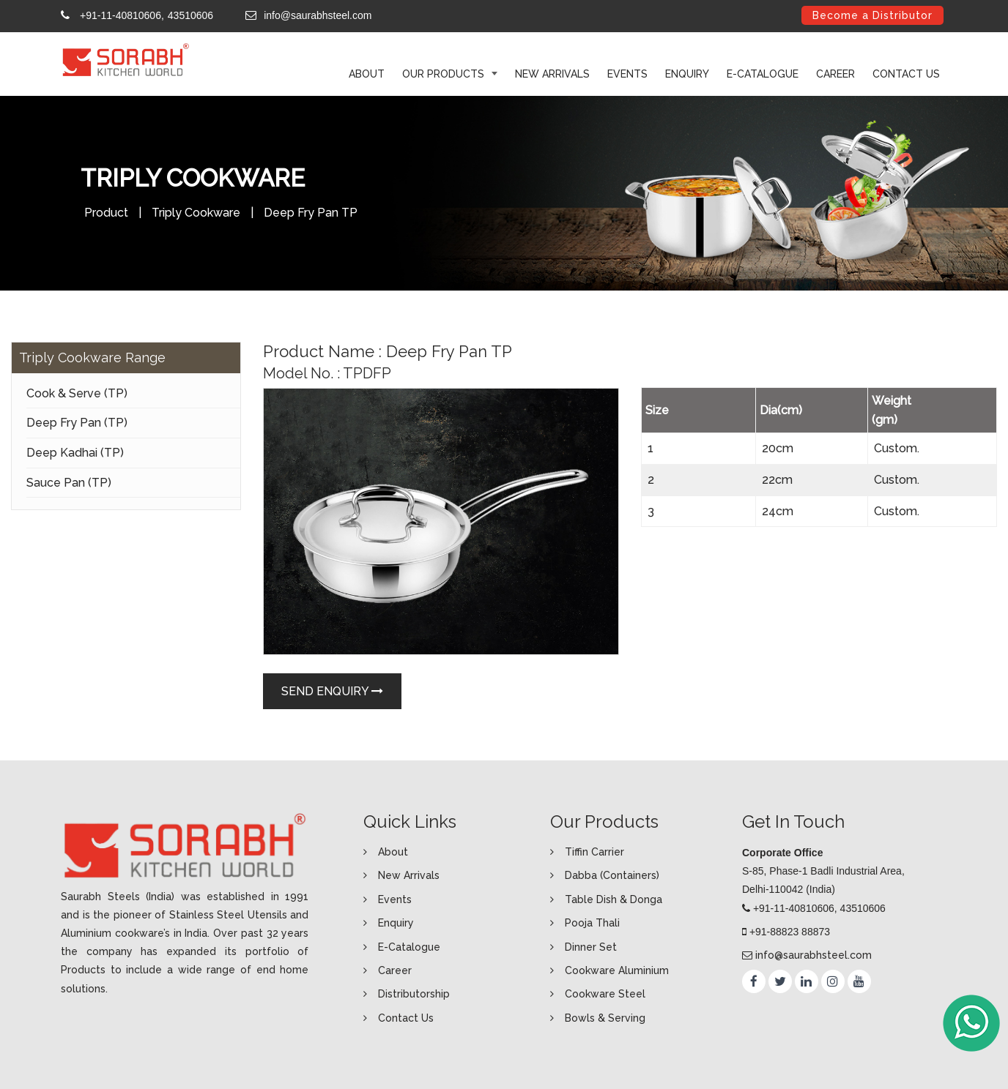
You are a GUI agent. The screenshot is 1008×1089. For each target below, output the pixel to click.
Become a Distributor (872, 15)
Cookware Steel (605, 994)
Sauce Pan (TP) (68, 483)
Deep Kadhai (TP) (75, 453)
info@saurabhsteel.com (317, 15)
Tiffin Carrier (594, 852)
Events (627, 74)
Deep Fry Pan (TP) (76, 423)
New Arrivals (552, 74)
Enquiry (687, 74)
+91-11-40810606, (122, 15)
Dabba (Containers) (612, 875)
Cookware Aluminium (617, 970)
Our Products (444, 74)
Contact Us (906, 74)
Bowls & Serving (605, 1018)
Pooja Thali (592, 923)
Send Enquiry (332, 691)
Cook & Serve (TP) (76, 393)
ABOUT (367, 74)
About (393, 852)
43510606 (190, 15)
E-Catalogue (762, 74)
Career (835, 74)
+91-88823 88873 (789, 932)
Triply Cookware (196, 213)
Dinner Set (591, 947)
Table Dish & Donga (613, 899)
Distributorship (414, 994)
